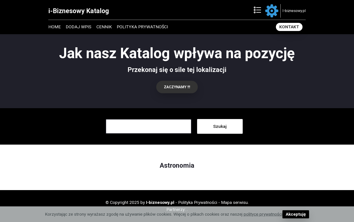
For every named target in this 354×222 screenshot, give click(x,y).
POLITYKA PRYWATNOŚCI (142, 26)
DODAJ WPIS (78, 26)
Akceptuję (296, 214)
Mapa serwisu (234, 202)
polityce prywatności (263, 214)
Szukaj (220, 126)
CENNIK (104, 26)
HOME (54, 26)
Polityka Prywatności (197, 202)
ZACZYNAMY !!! (177, 87)
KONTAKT (289, 26)
